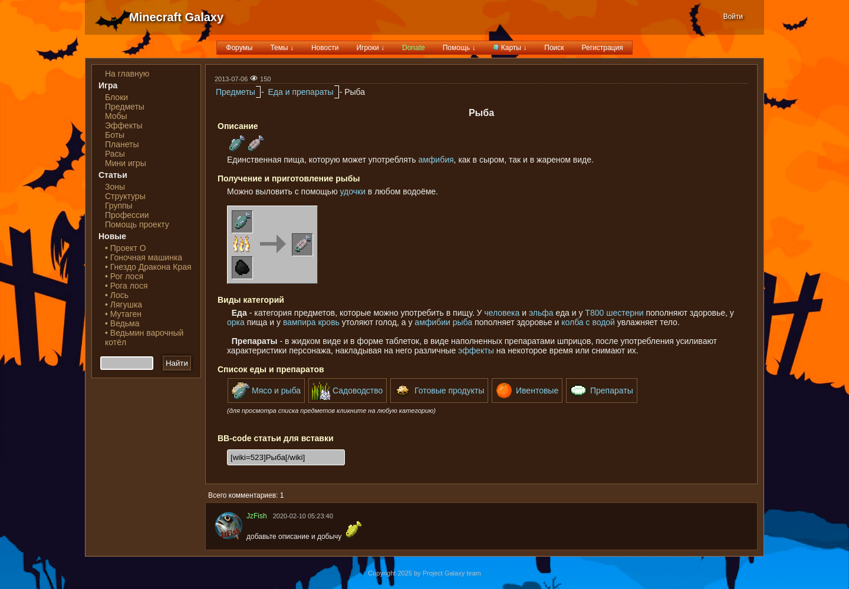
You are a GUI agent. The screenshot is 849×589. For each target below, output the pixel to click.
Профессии (127, 215)
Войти (733, 16)
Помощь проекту (137, 224)
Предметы (124, 106)
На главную (127, 73)
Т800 (594, 312)
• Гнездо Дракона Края (148, 267)
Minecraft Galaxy (176, 17)
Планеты (122, 144)
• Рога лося (126, 285)
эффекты (476, 350)
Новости (324, 48)
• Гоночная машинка (143, 257)
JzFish (256, 516)
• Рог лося (124, 276)
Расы (115, 153)
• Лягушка (123, 304)
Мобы (116, 116)
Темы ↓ (282, 48)
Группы (119, 205)
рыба (462, 322)
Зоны (115, 186)
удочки (353, 191)
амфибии (432, 322)
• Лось (117, 295)
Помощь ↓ (459, 48)
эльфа (541, 312)
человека (501, 312)
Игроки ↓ (370, 48)
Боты (114, 135)
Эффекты (124, 125)
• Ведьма (122, 323)
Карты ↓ (509, 48)
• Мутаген (123, 314)
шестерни (624, 312)
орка (236, 322)
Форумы (239, 48)
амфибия (435, 159)
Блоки (116, 97)
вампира (299, 322)
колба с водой (588, 322)
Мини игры (125, 163)
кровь (328, 322)
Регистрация (602, 48)
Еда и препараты (300, 92)
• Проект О (125, 248)
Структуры (125, 196)
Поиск (554, 48)
